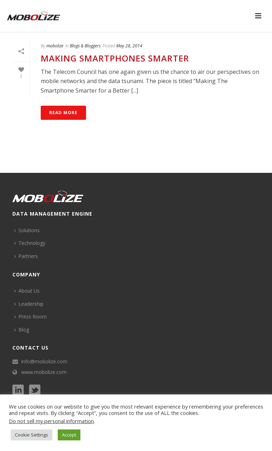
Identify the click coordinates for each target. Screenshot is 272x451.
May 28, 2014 (129, 46)
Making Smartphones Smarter (115, 58)
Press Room (30, 316)
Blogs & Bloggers (85, 46)
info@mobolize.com (44, 361)
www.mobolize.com (44, 372)
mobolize (54, 46)
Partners (26, 256)
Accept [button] (69, 435)
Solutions (27, 230)
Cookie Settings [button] (31, 435)
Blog (21, 329)
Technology (29, 243)
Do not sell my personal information (51, 420)
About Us (27, 290)
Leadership (29, 303)
